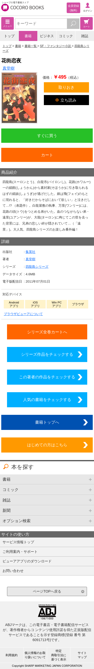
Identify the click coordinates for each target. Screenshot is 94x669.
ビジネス (47, 36)
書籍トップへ (47, 422)
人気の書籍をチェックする (47, 399)
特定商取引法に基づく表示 (58, 655)
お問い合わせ (13, 571)
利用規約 (12, 655)
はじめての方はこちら (47, 444)
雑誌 (84, 36)
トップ (9, 36)
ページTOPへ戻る (47, 591)
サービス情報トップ (18, 542)
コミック (66, 36)
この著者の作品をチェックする (47, 377)
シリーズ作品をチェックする (47, 354)
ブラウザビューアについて (23, 314)
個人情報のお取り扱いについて (35, 655)
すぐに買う (47, 135)
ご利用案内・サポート (20, 552)
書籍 (28, 36)
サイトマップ (82, 655)
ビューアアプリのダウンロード (27, 561)
